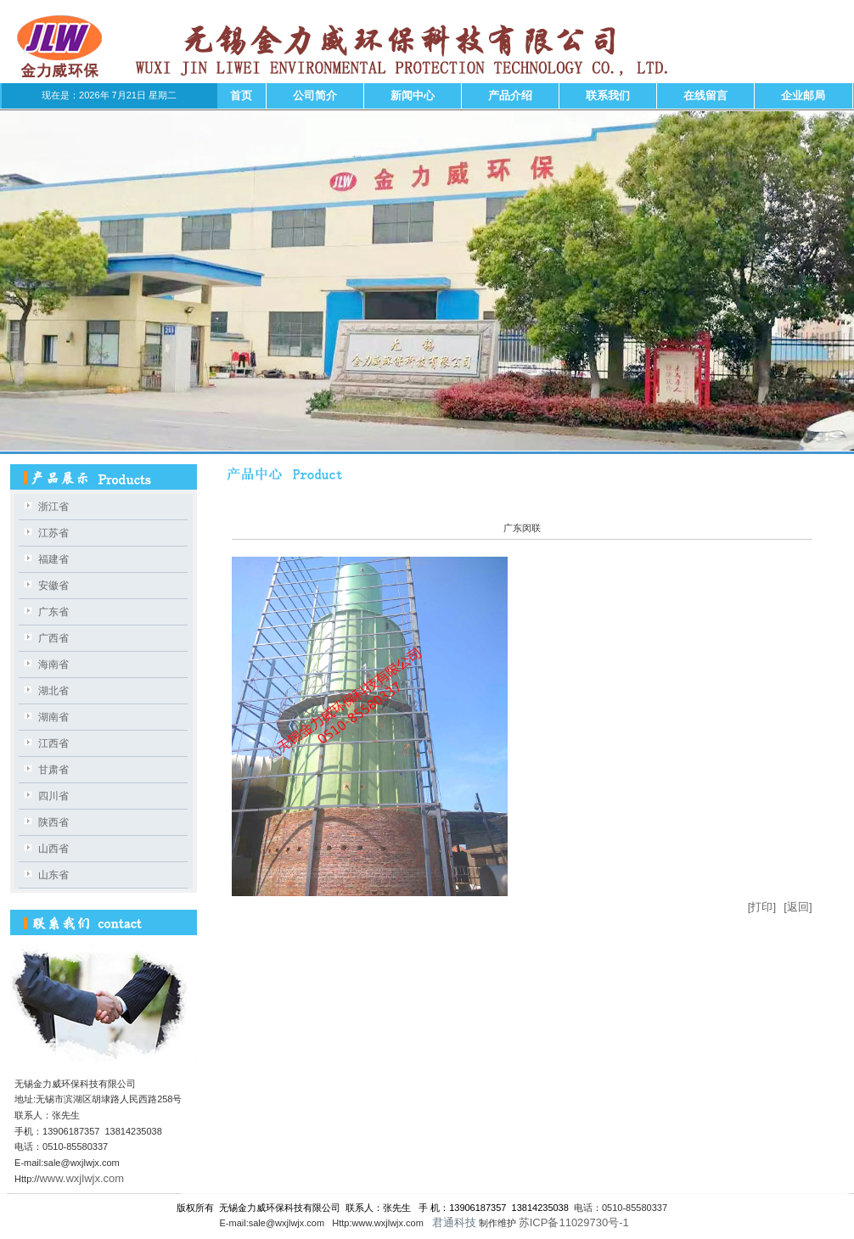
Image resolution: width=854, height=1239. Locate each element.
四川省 (53, 796)
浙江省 (53, 507)
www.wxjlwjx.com (81, 1178)
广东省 (53, 612)
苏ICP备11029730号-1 (575, 1222)
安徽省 (53, 585)
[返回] (798, 906)
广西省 (53, 638)
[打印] (762, 906)
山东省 (53, 875)
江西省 (53, 743)
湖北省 (53, 691)
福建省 (53, 559)
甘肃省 (53, 770)
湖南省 (53, 717)
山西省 (53, 849)
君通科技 (452, 1222)
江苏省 (53, 533)
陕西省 (53, 822)
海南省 (53, 664)
